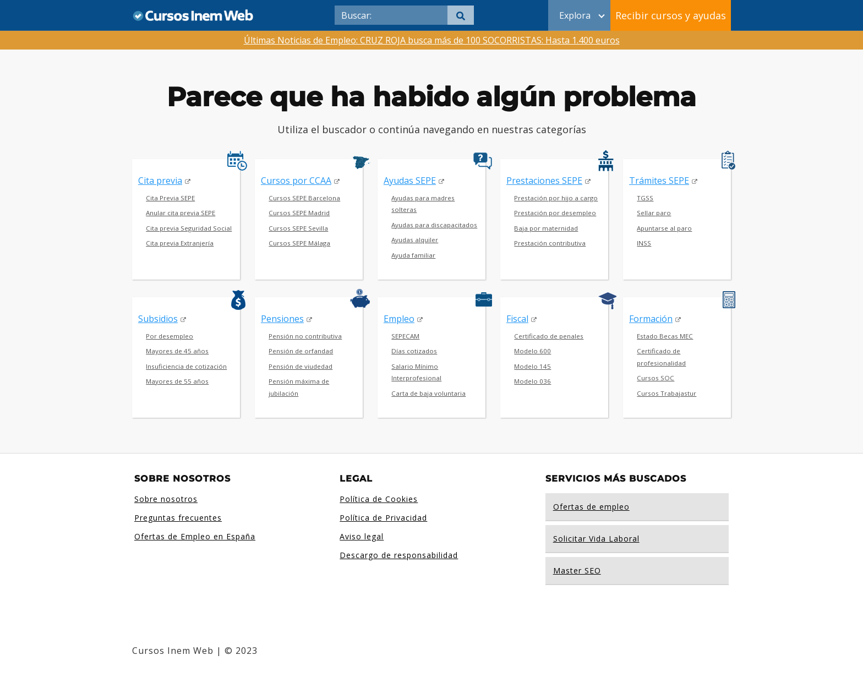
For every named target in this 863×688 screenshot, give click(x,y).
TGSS (645, 198)
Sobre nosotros (166, 499)
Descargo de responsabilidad (399, 555)
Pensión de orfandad (301, 351)
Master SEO (577, 570)
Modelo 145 (532, 366)
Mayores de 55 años (177, 381)
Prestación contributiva (550, 243)
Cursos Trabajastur (666, 393)
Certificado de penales (548, 336)
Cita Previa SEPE (170, 198)
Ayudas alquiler (414, 240)
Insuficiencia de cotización (186, 366)
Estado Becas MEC (665, 336)
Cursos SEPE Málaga (299, 243)
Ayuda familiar (413, 255)
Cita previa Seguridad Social (189, 228)
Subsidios (158, 319)
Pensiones (282, 319)
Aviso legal (362, 536)
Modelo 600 (532, 351)
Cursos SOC (655, 378)
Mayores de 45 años (177, 351)
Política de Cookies (379, 499)
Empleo (399, 319)
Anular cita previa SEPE (180, 213)
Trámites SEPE (659, 180)
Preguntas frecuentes (178, 517)
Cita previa (160, 180)
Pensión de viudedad (300, 366)
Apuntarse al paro (664, 228)
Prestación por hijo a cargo (556, 198)
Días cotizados (414, 351)
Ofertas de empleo (591, 506)
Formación (651, 319)
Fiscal (517, 319)
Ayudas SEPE (410, 180)
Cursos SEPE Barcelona (304, 198)
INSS (644, 243)
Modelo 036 (532, 381)
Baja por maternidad (546, 228)
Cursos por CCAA (296, 180)
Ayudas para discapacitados (434, 225)
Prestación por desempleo (555, 213)
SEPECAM (405, 336)
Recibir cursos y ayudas (670, 15)
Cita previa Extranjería (180, 243)
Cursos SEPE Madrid (299, 213)
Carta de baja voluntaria (428, 393)
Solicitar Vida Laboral (596, 538)
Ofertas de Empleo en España (194, 536)
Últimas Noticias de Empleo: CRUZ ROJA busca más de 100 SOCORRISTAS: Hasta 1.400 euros (432, 40)
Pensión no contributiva (305, 336)
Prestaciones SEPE (544, 180)
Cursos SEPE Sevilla (298, 228)
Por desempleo (169, 336)
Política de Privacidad (383, 517)
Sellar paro (654, 213)
